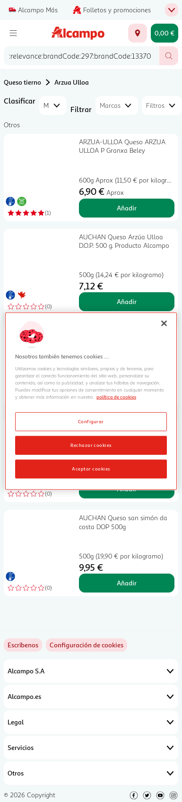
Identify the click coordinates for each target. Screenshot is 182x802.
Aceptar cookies (91, 468)
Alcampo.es (91, 696)
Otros (91, 773)
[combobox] (81, 56)
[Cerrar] (164, 323)
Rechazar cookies (91, 444)
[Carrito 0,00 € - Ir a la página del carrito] (164, 33)
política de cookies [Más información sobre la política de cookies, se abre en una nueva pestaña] (116, 397)
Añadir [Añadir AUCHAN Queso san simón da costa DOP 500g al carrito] (127, 583)
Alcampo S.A (91, 671)
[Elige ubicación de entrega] (137, 33)
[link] (86, 645)
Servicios (91, 747)
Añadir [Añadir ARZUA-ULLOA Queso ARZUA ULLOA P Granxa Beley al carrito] (127, 208)
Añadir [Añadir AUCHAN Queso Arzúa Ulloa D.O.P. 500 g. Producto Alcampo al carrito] (127, 301)
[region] (91, 401)
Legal (91, 722)
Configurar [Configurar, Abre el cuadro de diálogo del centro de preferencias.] (91, 421)
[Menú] (13, 33)
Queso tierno (22, 82)
